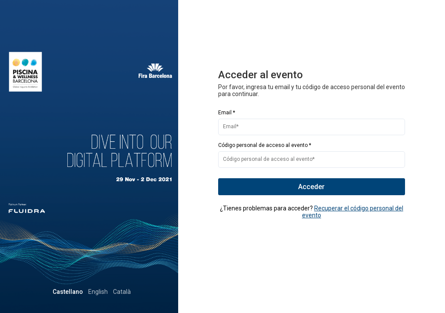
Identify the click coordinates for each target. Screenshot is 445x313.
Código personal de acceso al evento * (264, 145)
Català (152, 291)
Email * (226, 113)
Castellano (98, 291)
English (128, 291)
